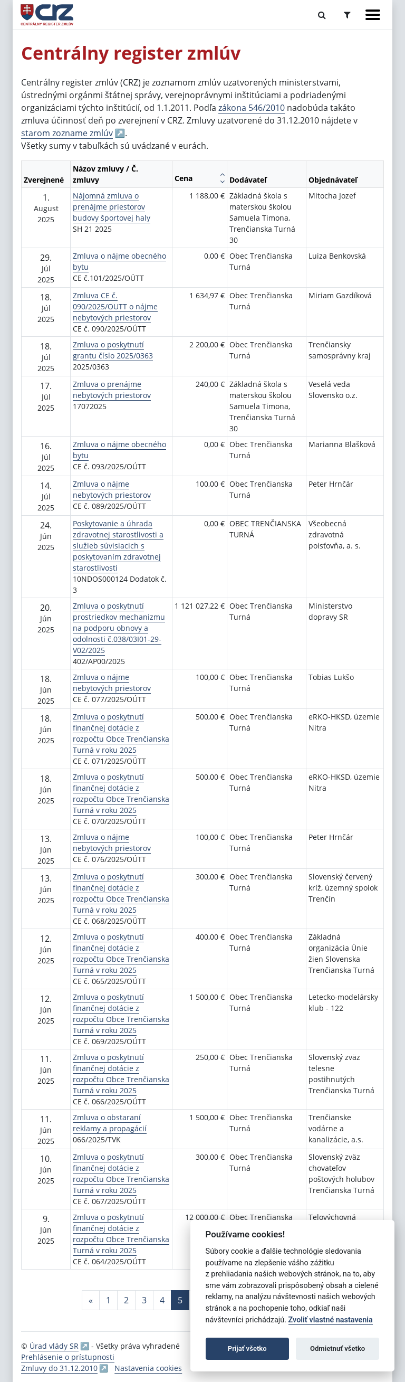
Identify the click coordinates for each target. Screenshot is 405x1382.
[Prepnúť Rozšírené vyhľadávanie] (347, 15)
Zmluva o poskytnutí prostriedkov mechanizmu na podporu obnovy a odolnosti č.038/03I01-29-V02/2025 (119, 628)
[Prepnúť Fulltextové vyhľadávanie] (322, 15)
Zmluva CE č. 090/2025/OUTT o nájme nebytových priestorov (115, 306)
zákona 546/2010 (251, 107)
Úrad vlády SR (54, 1346)
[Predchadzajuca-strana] (91, 1300)
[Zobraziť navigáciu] (373, 15)
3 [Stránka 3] (144, 1300)
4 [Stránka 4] (162, 1300)
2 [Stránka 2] (126, 1300)
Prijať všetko (247, 1348)
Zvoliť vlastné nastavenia (330, 1319)
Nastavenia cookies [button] (148, 1368)
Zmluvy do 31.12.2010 (59, 1368)
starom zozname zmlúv (67, 133)
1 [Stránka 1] (108, 1300)
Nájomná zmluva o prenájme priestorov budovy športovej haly (111, 207)
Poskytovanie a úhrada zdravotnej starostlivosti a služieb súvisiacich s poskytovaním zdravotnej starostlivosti (118, 545)
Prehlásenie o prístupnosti (67, 1357)
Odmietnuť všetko (337, 1348)
